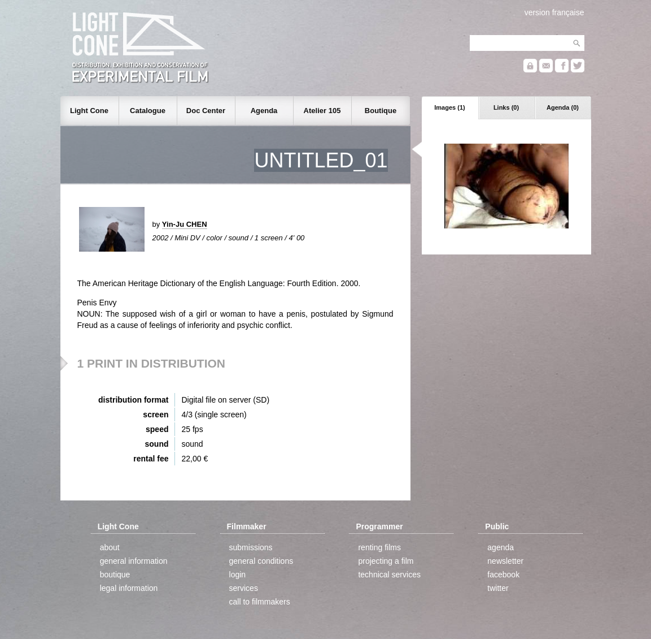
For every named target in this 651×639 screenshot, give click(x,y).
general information (134, 560)
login (237, 574)
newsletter (505, 560)
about (110, 547)
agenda (500, 547)
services (243, 588)
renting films (379, 547)
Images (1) (449, 107)
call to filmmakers (259, 601)
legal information (129, 588)
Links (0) (506, 107)
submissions (251, 547)
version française (554, 12)
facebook (503, 574)
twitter (497, 588)
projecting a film (385, 560)
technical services (389, 574)
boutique (115, 574)
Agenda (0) (563, 107)
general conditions (261, 560)
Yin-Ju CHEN (184, 224)
